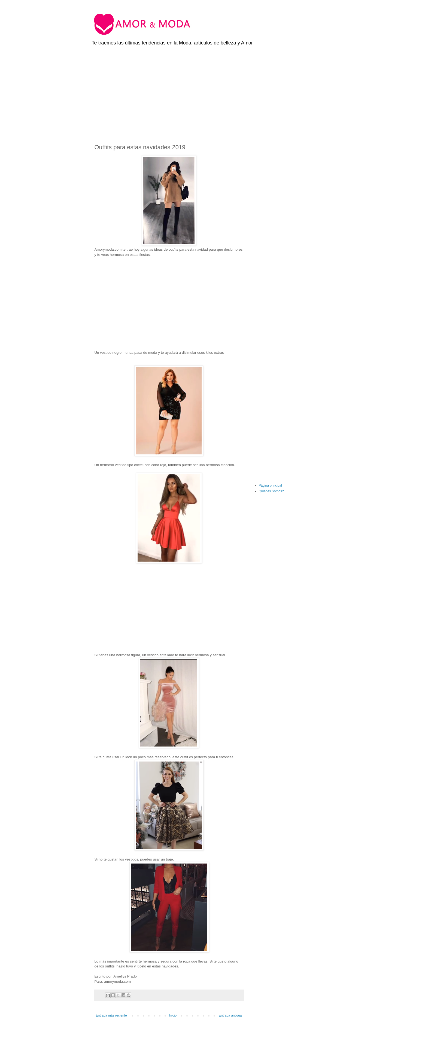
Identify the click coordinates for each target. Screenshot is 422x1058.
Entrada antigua (230, 1015)
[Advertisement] (211, 91)
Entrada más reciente (111, 1015)
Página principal (270, 485)
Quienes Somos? (271, 491)
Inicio (173, 1015)
